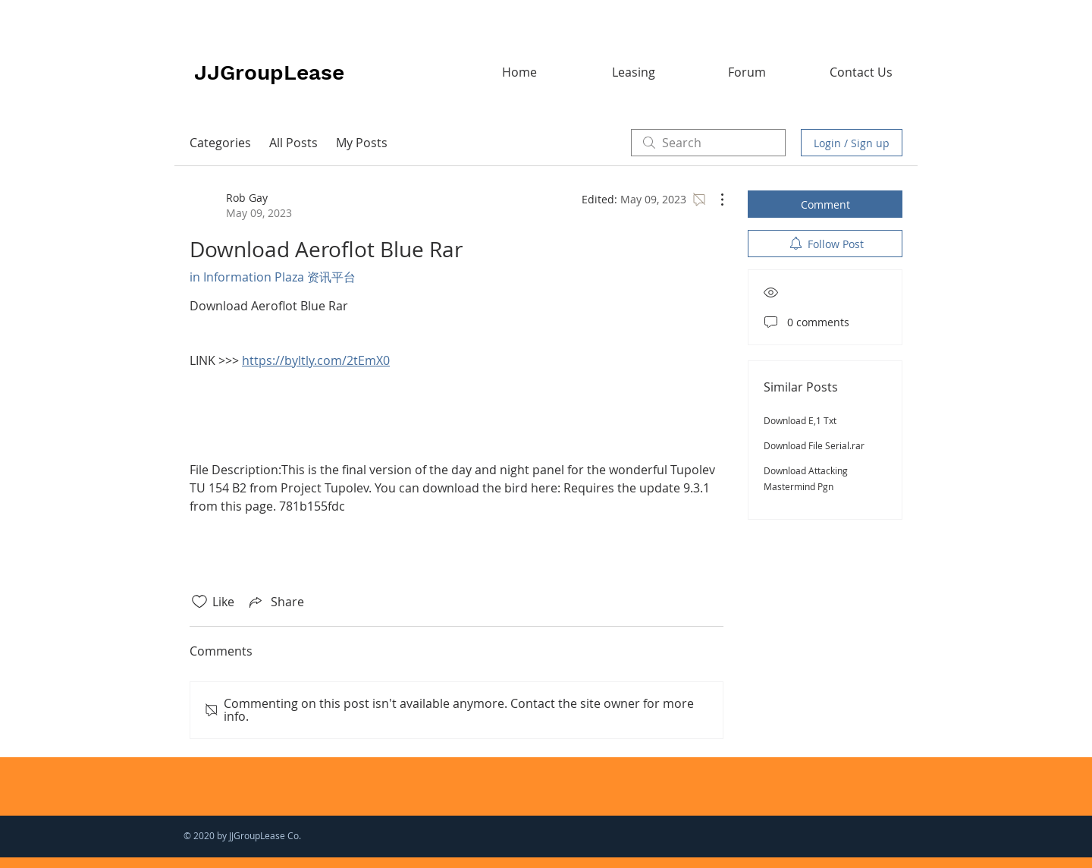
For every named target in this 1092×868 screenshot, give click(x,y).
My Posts (362, 142)
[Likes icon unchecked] (199, 602)
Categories (220, 142)
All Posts (293, 142)
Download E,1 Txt (800, 420)
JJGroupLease (269, 72)
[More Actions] (714, 199)
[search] (708, 142)
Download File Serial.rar (814, 445)
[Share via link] (275, 602)
